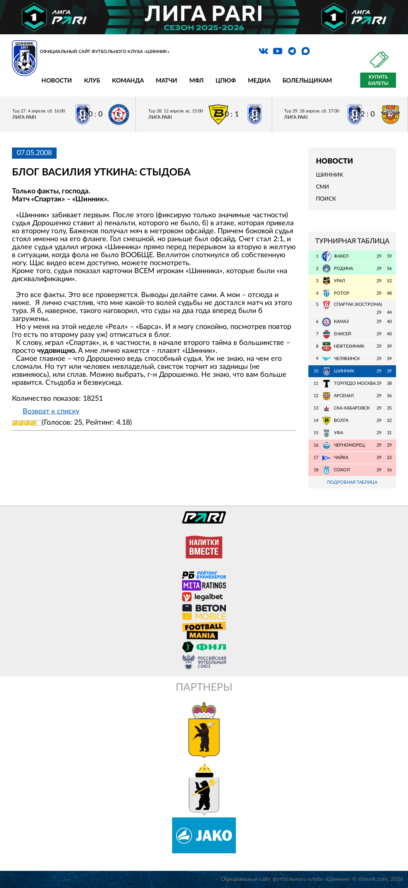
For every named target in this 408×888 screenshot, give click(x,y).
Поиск (326, 199)
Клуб (92, 81)
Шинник (329, 175)
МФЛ (196, 81)
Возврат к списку (51, 411)
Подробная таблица (352, 482)
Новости (56, 81)
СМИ (322, 187)
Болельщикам (307, 81)
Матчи (166, 81)
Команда (128, 81)
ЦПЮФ (226, 81)
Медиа (259, 81)
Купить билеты (378, 80)
